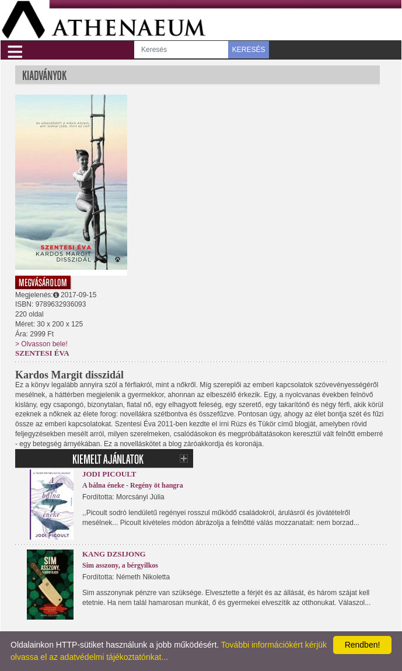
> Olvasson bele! (41, 344)
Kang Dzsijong (114, 554)
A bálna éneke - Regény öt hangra (132, 485)
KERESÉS (248, 50)
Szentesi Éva (42, 353)
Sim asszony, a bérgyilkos (120, 565)
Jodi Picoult (109, 474)
